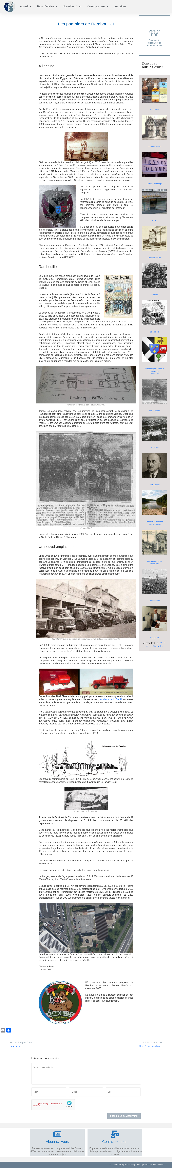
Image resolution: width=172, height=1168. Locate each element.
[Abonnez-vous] (57, 1134)
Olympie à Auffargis (154, 184)
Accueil (26, 6)
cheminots (154, 295)
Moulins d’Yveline (154, 258)
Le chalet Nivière (154, 147)
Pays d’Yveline (47, 6)
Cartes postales (97, 6)
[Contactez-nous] (114, 1134)
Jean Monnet (154, 485)
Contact (138, 1165)
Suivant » (158, 646)
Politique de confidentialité (153, 1165)
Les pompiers (154, 411)
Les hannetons (154, 601)
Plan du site (129, 1165)
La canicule (154, 332)
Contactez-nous (114, 1142)
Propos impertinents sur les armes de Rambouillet (154, 371)
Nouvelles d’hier (72, 6)
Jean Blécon (154, 638)
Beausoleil (154, 448)
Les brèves (120, 6)
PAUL (154, 221)
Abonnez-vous (57, 1142)
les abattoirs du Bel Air (111, 699)
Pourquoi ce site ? (116, 1165)
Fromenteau (154, 110)
